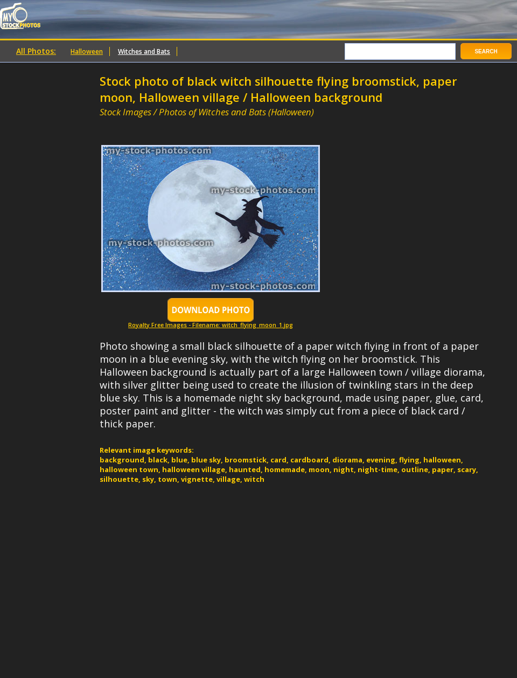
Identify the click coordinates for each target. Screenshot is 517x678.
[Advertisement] (226, 123)
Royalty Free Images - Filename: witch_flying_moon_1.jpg (210, 322)
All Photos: (36, 51)
